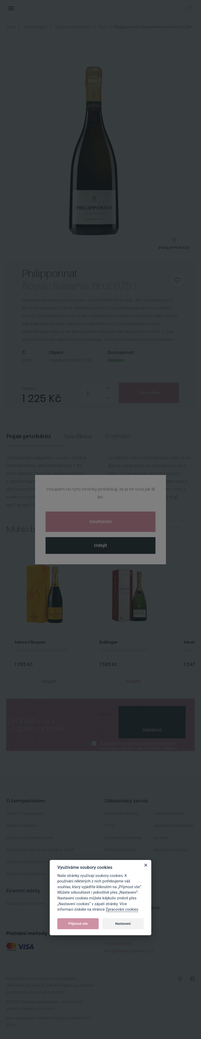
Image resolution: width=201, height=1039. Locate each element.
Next (174, 527)
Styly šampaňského (73, 27)
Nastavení (123, 924)
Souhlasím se (139, 746)
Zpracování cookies (122, 909)
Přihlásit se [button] (178, 8)
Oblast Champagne (24, 813)
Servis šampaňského (25, 873)
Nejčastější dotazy (121, 813)
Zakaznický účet (168, 813)
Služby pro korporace (25, 903)
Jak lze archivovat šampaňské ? (35, 861)
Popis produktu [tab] (28, 436)
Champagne (35, 27)
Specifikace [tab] (78, 436)
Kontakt (161, 837)
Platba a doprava (120, 849)
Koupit (49, 681)
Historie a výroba (21, 825)
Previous (156, 527)
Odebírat (152, 730)
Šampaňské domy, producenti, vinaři (40, 849)
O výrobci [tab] (118, 436)
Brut (102, 27)
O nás (109, 825)
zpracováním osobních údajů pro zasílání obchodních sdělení (139, 745)
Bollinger (108, 642)
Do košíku (149, 393)
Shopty (60, 1018)
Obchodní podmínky (123, 837)
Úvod (11, 27)
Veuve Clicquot (30, 642)
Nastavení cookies (170, 849)
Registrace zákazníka (173, 825)
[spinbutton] (96, 393)
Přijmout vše (78, 924)
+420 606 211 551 (118, 943)
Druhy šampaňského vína (29, 837)
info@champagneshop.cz (129, 951)
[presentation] (152, 714)
